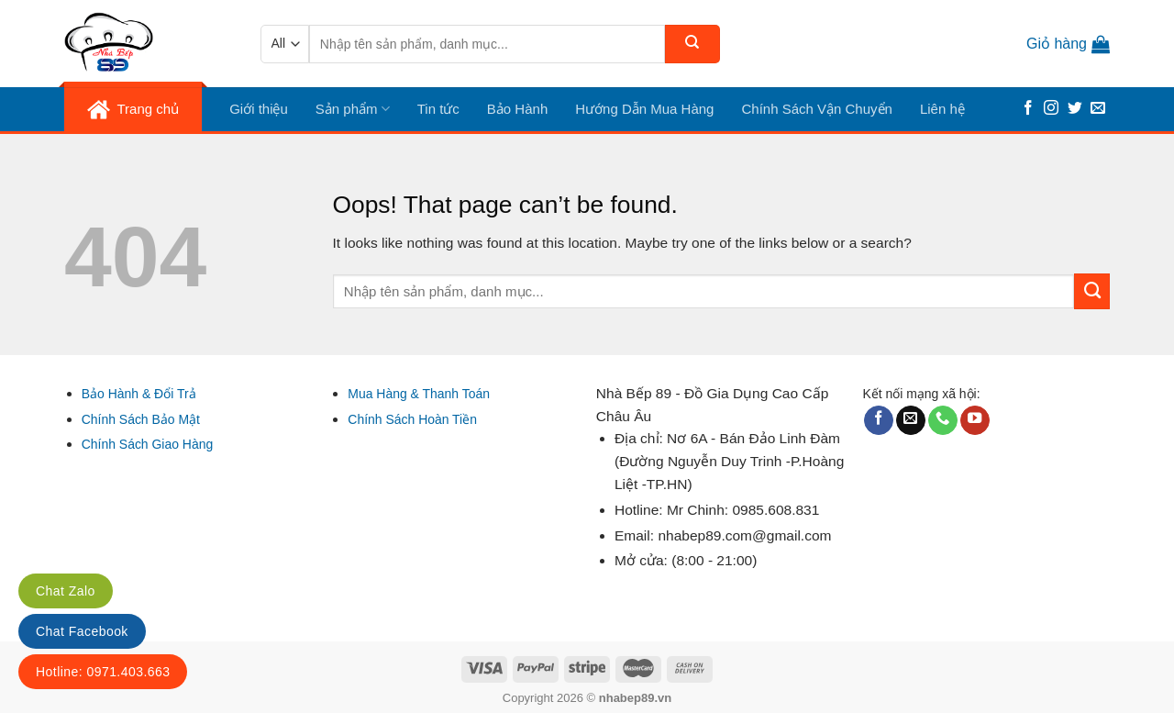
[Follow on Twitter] (1075, 109)
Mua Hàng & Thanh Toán (419, 393)
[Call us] (943, 421)
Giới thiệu (258, 109)
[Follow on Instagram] (1051, 109)
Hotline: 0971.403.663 (103, 671)
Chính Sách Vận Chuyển (816, 109)
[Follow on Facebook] (1028, 109)
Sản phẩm (353, 108)
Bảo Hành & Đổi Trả (139, 393)
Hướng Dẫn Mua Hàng (644, 109)
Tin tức (438, 109)
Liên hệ (942, 109)
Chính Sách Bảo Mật (141, 419)
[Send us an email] (1098, 109)
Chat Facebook (82, 631)
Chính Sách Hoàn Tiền (412, 419)
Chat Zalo (65, 591)
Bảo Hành (517, 109)
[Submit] (692, 44)
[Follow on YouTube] (975, 421)
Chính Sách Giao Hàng (148, 444)
